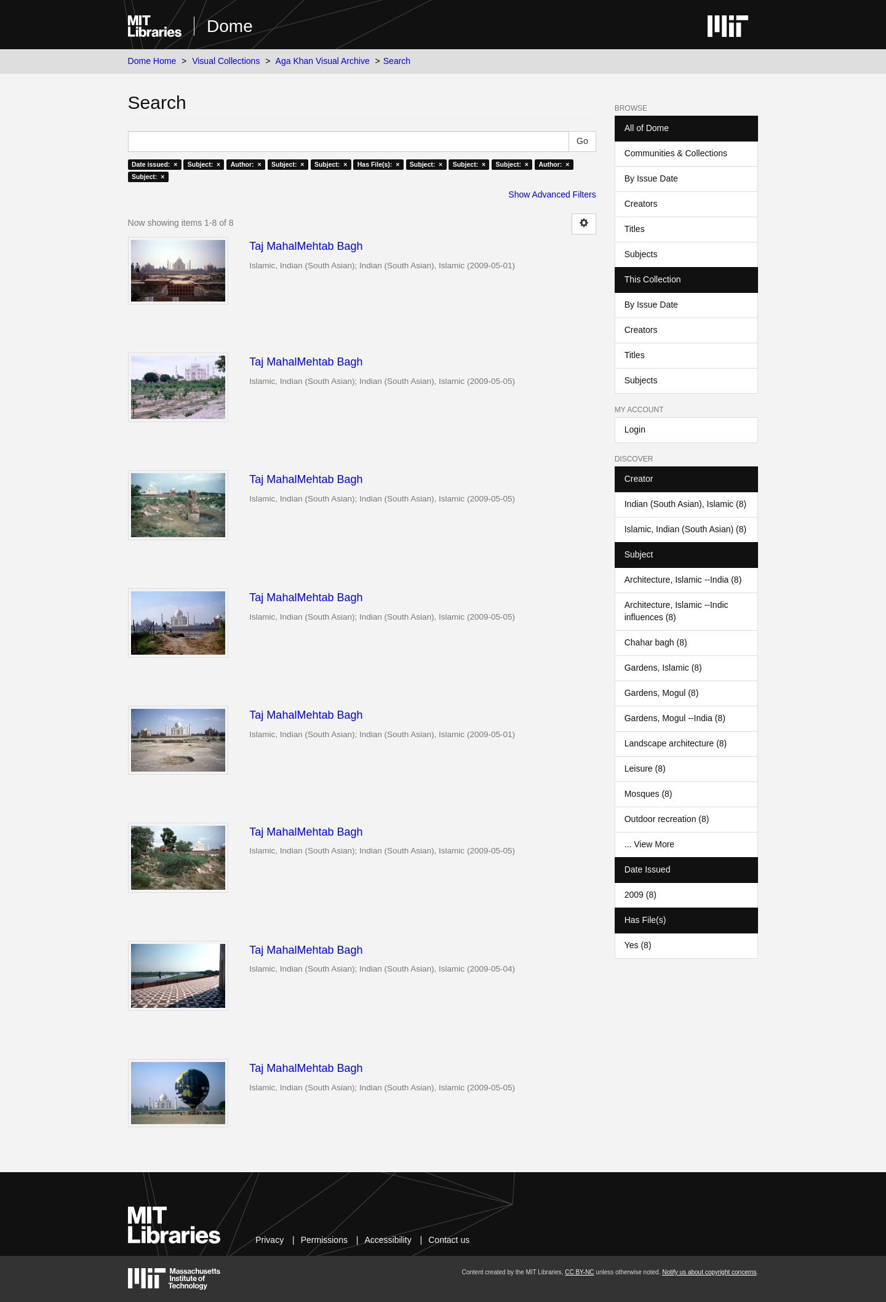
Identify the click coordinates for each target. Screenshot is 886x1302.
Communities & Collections (676, 153)
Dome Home (152, 61)
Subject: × (204, 164)
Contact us (448, 1240)
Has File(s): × (378, 164)
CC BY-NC (579, 1272)
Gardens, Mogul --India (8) (675, 718)
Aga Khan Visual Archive (323, 61)
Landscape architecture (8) (676, 743)
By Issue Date (651, 178)
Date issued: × (154, 164)
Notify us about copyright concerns (709, 1272)
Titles (635, 229)
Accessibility (387, 1240)
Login (635, 429)
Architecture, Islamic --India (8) (683, 580)
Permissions (324, 1240)
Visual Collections (226, 61)
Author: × (246, 164)
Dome (230, 26)
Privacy (269, 1240)
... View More (649, 844)
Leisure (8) (645, 768)
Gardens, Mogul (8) (662, 693)
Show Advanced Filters (552, 194)
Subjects (641, 254)
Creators (641, 204)
